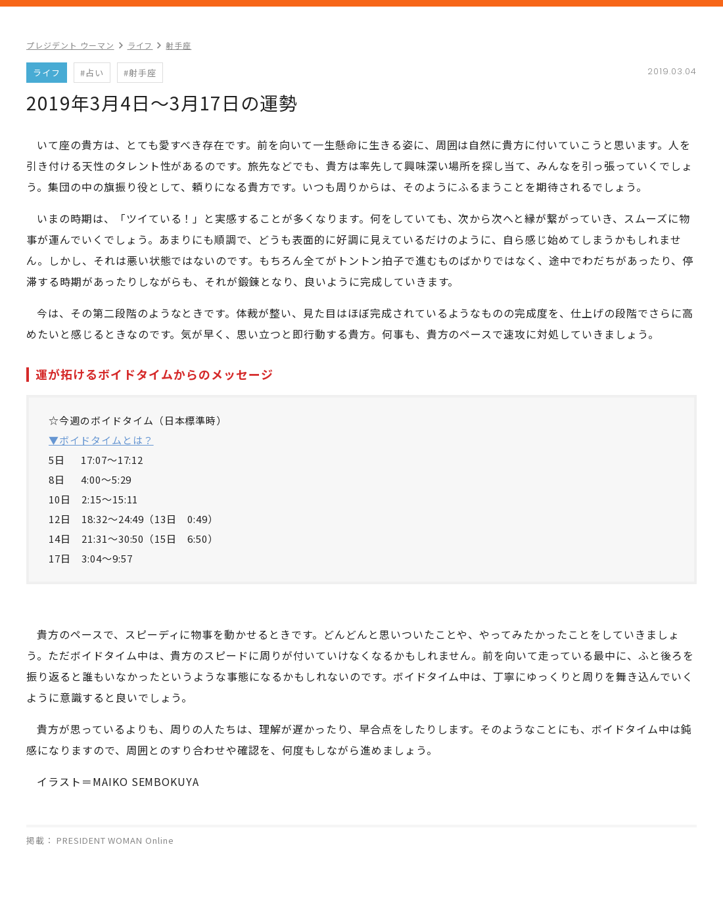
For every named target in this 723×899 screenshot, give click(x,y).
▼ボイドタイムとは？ (101, 440)
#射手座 (140, 72)
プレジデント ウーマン (70, 45)
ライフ (140, 45)
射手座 (178, 45)
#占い (92, 72)
